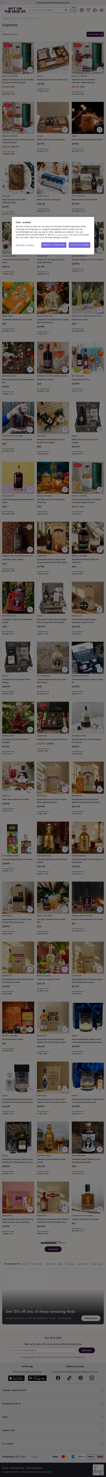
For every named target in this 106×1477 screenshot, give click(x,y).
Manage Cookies (25, 245)
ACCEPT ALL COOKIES (79, 245)
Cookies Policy (62, 235)
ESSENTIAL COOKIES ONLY (54, 245)
